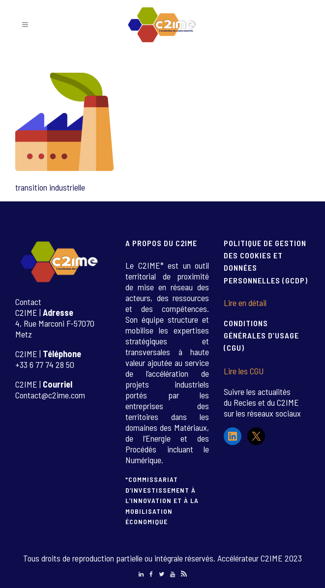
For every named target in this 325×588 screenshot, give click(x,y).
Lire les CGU (244, 370)
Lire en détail (245, 302)
